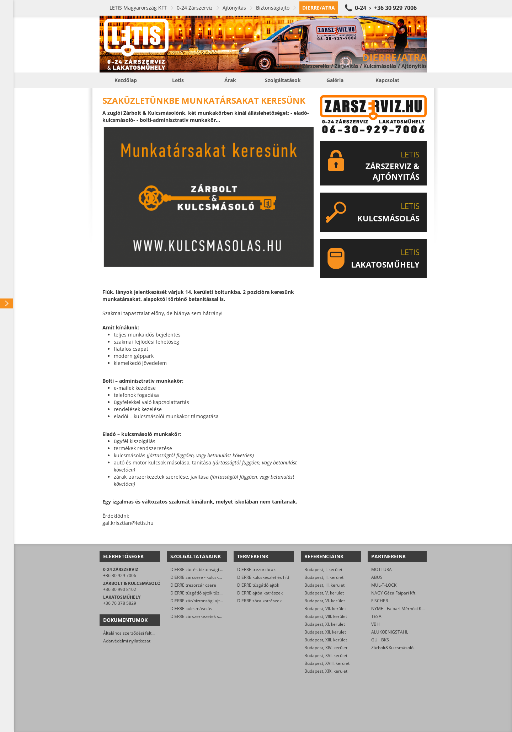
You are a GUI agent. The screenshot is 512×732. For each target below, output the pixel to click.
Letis (178, 80)
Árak (230, 80)
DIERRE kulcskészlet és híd (263, 577)
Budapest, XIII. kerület (325, 640)
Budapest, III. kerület (324, 585)
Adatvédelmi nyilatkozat (126, 641)
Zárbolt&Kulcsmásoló (392, 648)
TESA (376, 616)
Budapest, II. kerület (323, 577)
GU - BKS (380, 640)
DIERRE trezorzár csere (193, 585)
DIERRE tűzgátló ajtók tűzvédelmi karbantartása (217, 593)
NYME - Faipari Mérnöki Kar (398, 608)
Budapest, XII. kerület (325, 632)
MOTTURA (381, 569)
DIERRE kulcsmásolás (191, 608)
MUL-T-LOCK (383, 585)
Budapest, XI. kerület (324, 624)
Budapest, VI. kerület (324, 601)
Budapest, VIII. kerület (325, 616)
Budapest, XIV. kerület (325, 648)
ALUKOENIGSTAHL (389, 632)
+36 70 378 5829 (119, 603)
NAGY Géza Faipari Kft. (393, 593)
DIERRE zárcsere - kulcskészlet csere (206, 577)
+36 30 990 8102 (119, 589)
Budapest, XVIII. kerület (327, 663)
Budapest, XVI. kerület (325, 655)
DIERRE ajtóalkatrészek (260, 593)
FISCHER (379, 601)
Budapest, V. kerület (324, 593)
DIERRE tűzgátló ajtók (258, 585)
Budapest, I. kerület (323, 569)
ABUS (377, 577)
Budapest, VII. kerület (325, 608)
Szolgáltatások (283, 80)
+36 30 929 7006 (119, 575)
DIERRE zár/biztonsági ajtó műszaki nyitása (212, 601)
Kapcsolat (387, 80)
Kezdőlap (125, 80)
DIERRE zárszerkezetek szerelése (203, 616)
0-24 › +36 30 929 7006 (386, 8)
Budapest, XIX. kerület (325, 671)
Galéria (334, 80)
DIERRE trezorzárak (256, 569)
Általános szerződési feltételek (133, 633)
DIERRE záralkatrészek (259, 601)
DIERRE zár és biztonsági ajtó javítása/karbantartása (221, 569)
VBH (375, 624)
